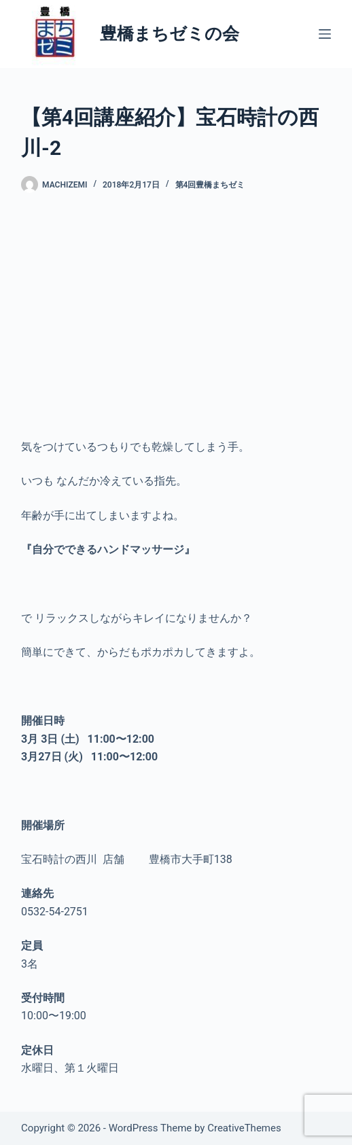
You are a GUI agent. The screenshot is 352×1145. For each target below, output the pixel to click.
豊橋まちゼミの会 (169, 33)
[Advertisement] (176, 316)
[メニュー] (325, 34)
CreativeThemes (244, 1128)
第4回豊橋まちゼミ (210, 185)
